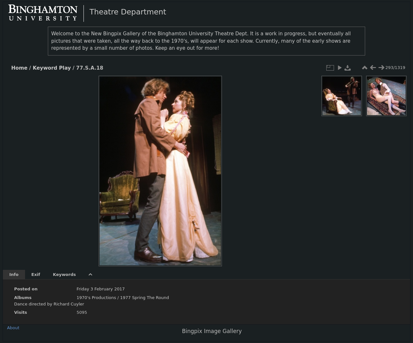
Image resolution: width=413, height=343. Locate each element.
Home (19, 68)
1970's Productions (96, 297)
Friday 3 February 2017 (100, 289)
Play (65, 68)
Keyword (45, 68)
